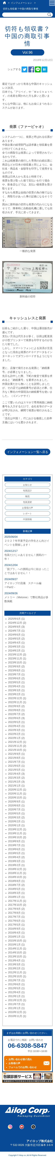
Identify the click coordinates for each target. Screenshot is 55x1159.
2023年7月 (14, 674)
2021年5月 (14, 769)
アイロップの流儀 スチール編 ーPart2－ (26, 585)
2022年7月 (14, 714)
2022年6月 (14, 718)
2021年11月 (15, 745)
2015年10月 (15, 940)
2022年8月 (14, 710)
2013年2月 (14, 968)
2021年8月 (14, 757)
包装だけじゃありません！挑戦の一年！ (25, 556)
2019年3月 (14, 861)
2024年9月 (14, 626)
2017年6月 (14, 920)
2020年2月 (14, 821)
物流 (27, 496)
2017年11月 (15, 900)
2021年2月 (14, 781)
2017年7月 (14, 916)
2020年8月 (14, 805)
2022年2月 (14, 734)
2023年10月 (15, 662)
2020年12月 (15, 789)
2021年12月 (15, 741)
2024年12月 (15, 622)
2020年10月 (15, 797)
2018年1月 (14, 896)
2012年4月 (14, 992)
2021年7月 (14, 761)
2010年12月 (15, 1012)
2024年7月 (14, 630)
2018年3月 (14, 892)
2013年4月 (14, 960)
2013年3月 (14, 964)
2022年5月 (14, 722)
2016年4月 (14, 932)
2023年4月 (14, 686)
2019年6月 (14, 849)
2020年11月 (15, 793)
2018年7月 (14, 885)
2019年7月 (14, 845)
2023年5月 (14, 682)
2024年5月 (14, 638)
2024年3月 (14, 646)
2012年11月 (15, 972)
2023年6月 (14, 678)
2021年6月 (14, 765)
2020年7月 (14, 809)
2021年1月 (14, 785)
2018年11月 (15, 873)
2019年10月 (15, 837)
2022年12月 (15, 698)
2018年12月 (15, 869)
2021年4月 (14, 773)
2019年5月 (14, 853)
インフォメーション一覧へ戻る (27, 452)
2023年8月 (14, 670)
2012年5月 (14, 988)
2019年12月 (15, 829)
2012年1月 (14, 996)
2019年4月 (14, 857)
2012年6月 (14, 984)
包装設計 (27, 490)
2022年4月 (14, 726)
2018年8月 (14, 881)
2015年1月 (14, 944)
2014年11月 (15, 948)
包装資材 (27, 502)
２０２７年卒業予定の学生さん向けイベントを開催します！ (26, 542)
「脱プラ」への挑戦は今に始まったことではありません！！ (26, 571)
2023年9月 (14, 666)
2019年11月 (15, 833)
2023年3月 (14, 690)
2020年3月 (14, 817)
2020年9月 (14, 801)
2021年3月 (14, 777)
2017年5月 (14, 924)
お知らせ (27, 485)
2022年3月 (14, 730)
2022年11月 (15, 702)
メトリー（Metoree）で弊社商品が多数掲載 (26, 599)
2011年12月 (15, 1000)
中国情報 (27, 519)
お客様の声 (27, 508)
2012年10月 (15, 976)
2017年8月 (14, 912)
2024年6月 (14, 634)
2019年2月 (14, 865)
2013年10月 (15, 956)
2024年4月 (14, 642)
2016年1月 (14, 936)
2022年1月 (14, 738)
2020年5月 (14, 813)
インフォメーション (21, 3)
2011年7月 (14, 1004)
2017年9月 (14, 908)
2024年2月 (14, 650)
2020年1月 (14, 825)
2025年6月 (14, 618)
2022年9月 (14, 706)
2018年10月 (15, 877)
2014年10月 (15, 952)
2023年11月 (15, 658)
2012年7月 (14, 980)
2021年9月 (14, 753)
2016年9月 (14, 928)
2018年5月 (14, 888)
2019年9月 (14, 841)
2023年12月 (15, 654)
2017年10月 (15, 904)
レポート (27, 513)
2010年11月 (15, 1016)
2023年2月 (14, 694)
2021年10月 (15, 749)
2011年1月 (14, 1008)
